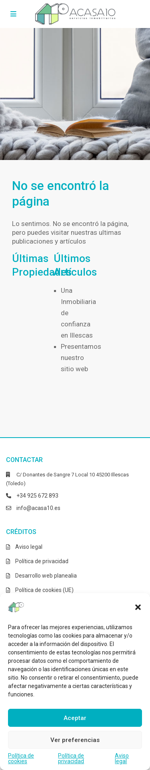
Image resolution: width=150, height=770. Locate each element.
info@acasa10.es (38, 508)
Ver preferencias (75, 740)
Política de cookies (21, 758)
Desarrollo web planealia (46, 575)
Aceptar (75, 718)
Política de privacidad (71, 758)
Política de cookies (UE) (44, 590)
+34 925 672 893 (37, 495)
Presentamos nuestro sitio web (81, 357)
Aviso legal (122, 758)
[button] (138, 607)
